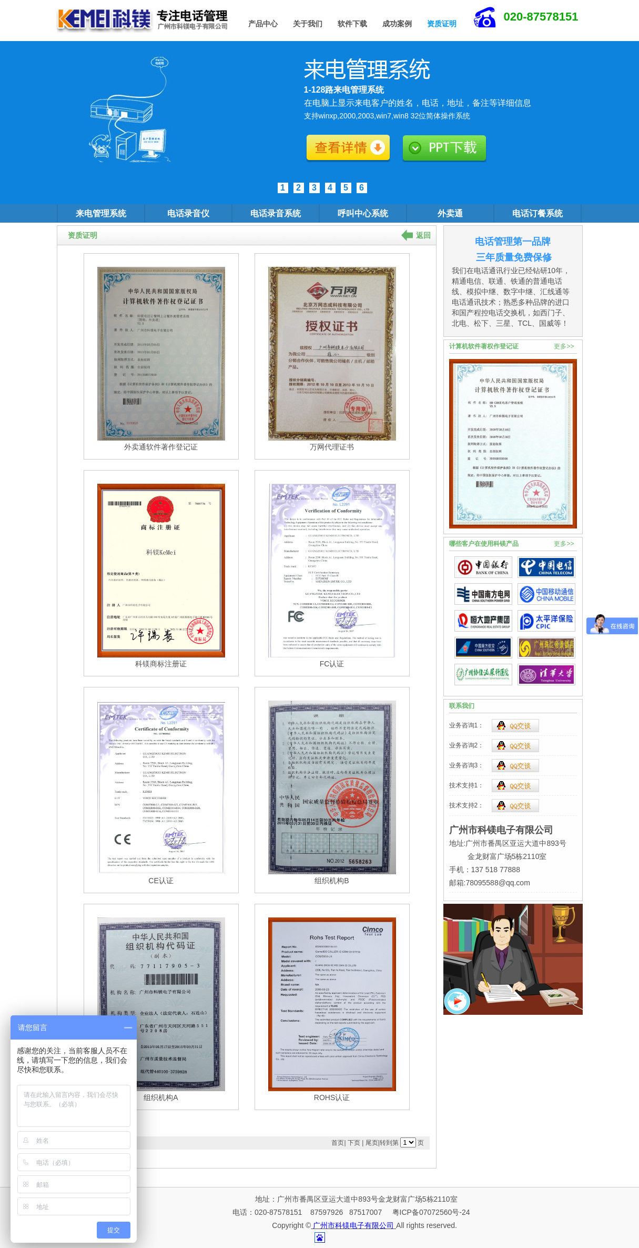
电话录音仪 (188, 213)
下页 (354, 1142)
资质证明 (442, 23)
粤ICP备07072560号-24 (430, 1212)
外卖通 (450, 213)
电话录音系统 (275, 213)
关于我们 (307, 23)
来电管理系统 (101, 213)
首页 (337, 1142)
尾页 (372, 1142)
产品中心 (263, 23)
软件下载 (352, 23)
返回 (423, 235)
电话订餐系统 (537, 213)
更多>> (564, 346)
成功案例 (397, 23)
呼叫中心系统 (363, 213)
